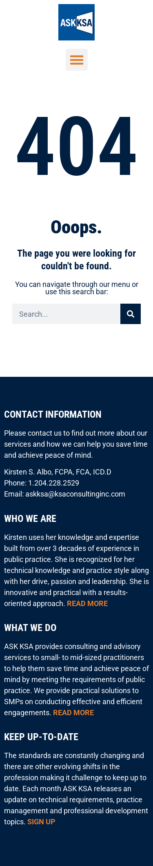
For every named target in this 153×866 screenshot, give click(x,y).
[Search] (130, 314)
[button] (77, 60)
